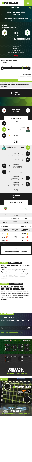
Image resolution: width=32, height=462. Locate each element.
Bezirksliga (21, 8)
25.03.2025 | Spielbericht (6, 82)
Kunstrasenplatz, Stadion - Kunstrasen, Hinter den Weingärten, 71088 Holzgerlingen (17, 19)
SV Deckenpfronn (22, 39)
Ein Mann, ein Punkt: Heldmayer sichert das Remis (14, 85)
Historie (2, 202)
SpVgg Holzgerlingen (9, 26)
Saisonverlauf (30, 202)
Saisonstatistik (16, 202)
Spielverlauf (16, 118)
